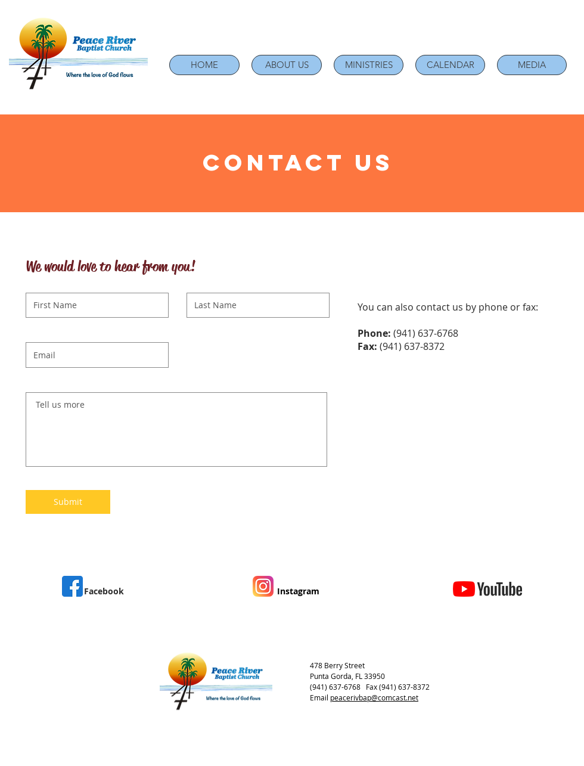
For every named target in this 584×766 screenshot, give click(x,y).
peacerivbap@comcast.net (374, 697)
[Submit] (68, 502)
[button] (286, 65)
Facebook (104, 591)
